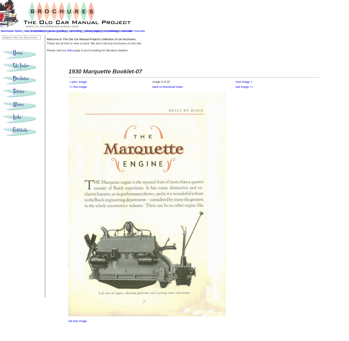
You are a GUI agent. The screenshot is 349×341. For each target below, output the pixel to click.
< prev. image (78, 81)
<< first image (78, 86)
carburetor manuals (132, 31)
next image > (244, 81)
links (70, 50)
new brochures (33, 31)
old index (76, 31)
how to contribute (57, 31)
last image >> (244, 86)
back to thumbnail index (167, 86)
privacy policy (93, 31)
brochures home (11, 31)
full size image (77, 321)
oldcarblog (111, 31)
